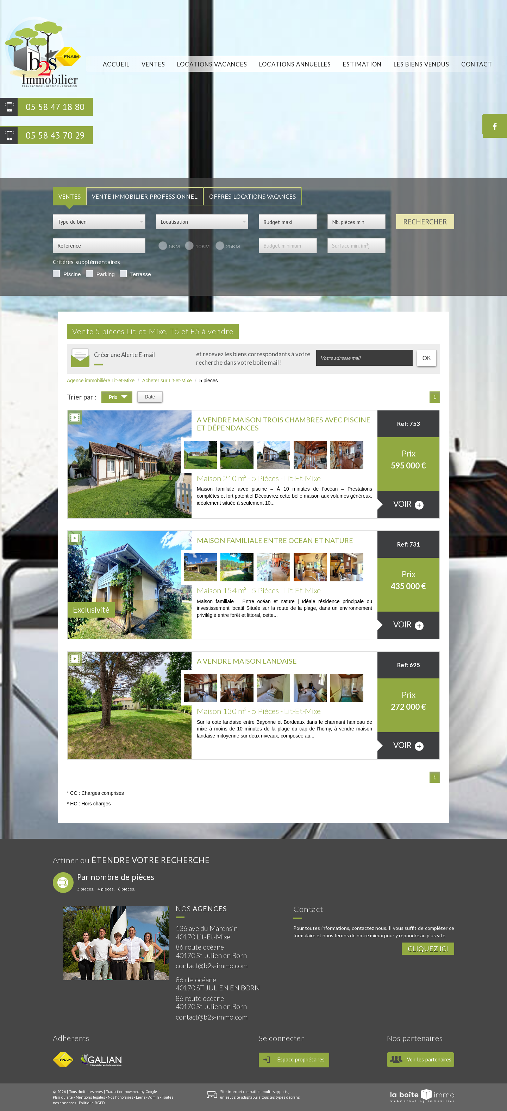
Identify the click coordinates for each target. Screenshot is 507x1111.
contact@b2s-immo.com (212, 966)
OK (427, 358)
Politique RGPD (92, 1102)
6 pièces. (126, 889)
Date (150, 397)
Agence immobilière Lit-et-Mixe (100, 380)
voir (408, 504)
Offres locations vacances (252, 196)
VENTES (69, 196)
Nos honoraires (120, 1097)
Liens (140, 1097)
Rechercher (425, 221)
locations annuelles (295, 64)
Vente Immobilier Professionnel (145, 196)
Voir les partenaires (429, 1059)
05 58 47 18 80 (55, 107)
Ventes (153, 64)
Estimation (362, 64)
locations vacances (211, 64)
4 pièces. (106, 889)
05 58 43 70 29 (55, 135)
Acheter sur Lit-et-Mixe (167, 380)
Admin (153, 1097)
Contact (476, 64)
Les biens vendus (421, 64)
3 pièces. (85, 889)
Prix (118, 398)
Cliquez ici (428, 949)
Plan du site (63, 1097)
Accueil (115, 64)
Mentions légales (90, 1097)
